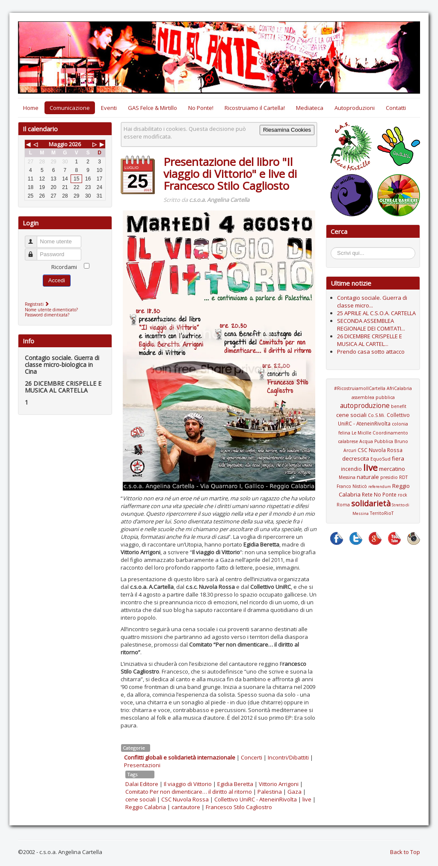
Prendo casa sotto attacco (371, 351)
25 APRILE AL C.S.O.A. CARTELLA (376, 313)
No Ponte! (200, 108)
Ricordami (64, 267)
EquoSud (380, 459)
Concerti (251, 757)
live (306, 799)
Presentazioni (142, 765)
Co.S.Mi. (376, 415)
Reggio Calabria (145, 807)
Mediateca (309, 108)
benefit (398, 406)
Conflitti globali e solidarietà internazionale (179, 757)
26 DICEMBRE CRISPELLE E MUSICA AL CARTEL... (369, 340)
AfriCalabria (399, 388)
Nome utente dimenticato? (51, 310)
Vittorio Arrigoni (279, 784)
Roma (343, 505)
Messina (347, 477)
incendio (351, 468)
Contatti (396, 108)
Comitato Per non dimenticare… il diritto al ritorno (188, 791)
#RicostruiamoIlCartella (359, 388)
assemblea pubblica (373, 397)
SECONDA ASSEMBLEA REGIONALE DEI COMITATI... (371, 324)
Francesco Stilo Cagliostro (239, 807)
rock (402, 495)
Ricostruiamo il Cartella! (255, 108)
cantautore (186, 807)
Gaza (294, 791)
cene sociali (140, 799)
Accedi (56, 280)
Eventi (109, 108)
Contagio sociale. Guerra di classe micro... (372, 301)
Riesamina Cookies (287, 130)
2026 (75, 144)
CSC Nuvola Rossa (185, 799)
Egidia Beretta (235, 784)
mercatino (392, 469)
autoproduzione (365, 405)
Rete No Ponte (379, 494)
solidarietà (371, 503)
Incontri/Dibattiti (288, 757)
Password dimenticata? (47, 315)
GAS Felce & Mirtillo (152, 108)
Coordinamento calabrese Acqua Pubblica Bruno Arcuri (373, 441)
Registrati (38, 304)
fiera (398, 458)
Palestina (269, 791)
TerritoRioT (382, 513)
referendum (379, 486)
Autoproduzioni (354, 108)
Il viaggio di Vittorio (188, 784)
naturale (368, 477)
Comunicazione (70, 108)
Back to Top (405, 852)
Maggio (58, 144)
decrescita (355, 458)
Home (30, 108)
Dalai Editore (141, 784)
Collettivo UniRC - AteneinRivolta (255, 799)
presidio (389, 477)
